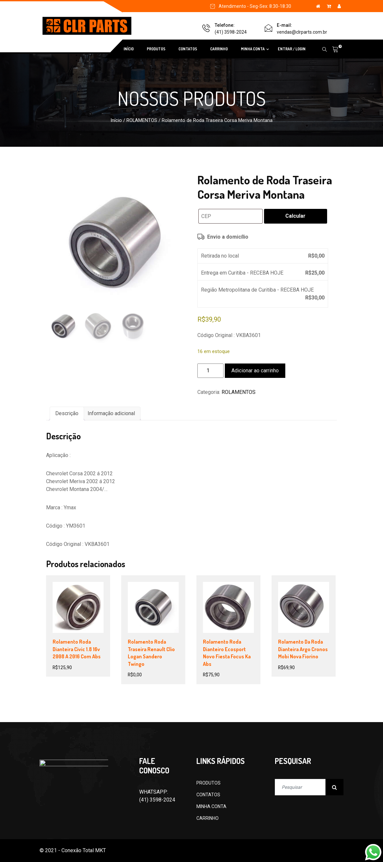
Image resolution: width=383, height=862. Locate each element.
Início (116, 120)
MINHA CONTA (253, 48)
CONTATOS (187, 48)
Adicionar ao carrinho (255, 370)
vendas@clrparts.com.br (302, 32)
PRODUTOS (156, 48)
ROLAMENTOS (141, 120)
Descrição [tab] (66, 413)
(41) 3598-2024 (231, 32)
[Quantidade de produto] (210, 370)
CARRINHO (219, 48)
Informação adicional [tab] (111, 413)
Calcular (295, 216)
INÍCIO (129, 48)
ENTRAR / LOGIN (292, 48)
